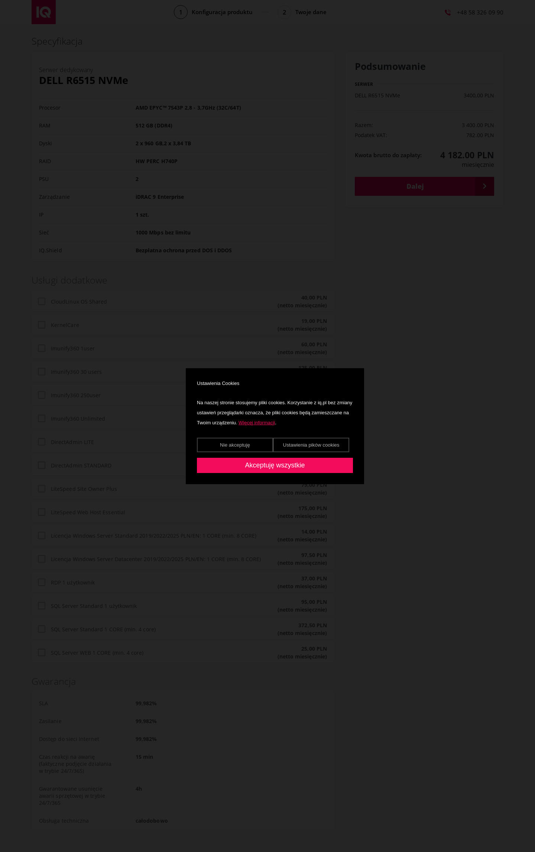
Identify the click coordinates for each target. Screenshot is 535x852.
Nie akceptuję (235, 445)
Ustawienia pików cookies (311, 445)
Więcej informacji (257, 422)
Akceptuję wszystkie (275, 465)
